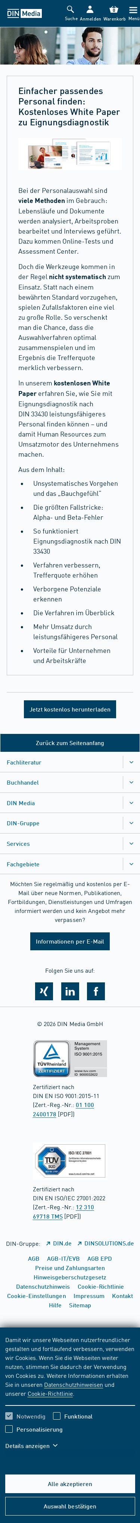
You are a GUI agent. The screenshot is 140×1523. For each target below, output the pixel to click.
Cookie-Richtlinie (50, 1393)
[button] (90, 13)
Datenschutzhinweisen (73, 1384)
